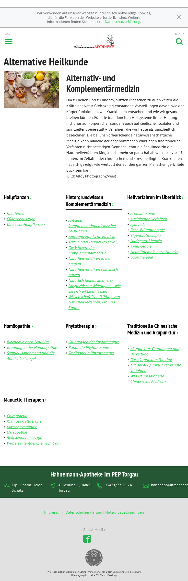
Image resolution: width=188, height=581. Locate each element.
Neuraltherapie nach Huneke (154, 251)
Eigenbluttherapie (145, 235)
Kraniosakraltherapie (24, 421)
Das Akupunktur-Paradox (151, 359)
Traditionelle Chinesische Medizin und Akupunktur (152, 329)
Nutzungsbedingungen (124, 512)
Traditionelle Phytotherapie (91, 352)
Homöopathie (18, 325)
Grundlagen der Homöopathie (32, 347)
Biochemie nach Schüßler (28, 341)
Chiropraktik (17, 415)
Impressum (54, 512)
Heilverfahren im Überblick (155, 197)
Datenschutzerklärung (122, 21)
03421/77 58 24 (118, 484)
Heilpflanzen (18, 197)
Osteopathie (17, 432)
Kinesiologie (140, 246)
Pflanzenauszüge (21, 218)
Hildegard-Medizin (146, 240)
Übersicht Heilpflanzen (26, 224)
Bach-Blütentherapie (147, 229)
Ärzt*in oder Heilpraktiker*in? (92, 241)
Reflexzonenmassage (24, 437)
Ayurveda (137, 224)
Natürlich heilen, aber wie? (90, 280)
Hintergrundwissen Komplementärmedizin (90, 201)
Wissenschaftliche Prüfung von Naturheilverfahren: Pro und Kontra (94, 302)
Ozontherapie (141, 257)
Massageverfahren (22, 426)
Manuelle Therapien (25, 399)
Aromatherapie (142, 213)
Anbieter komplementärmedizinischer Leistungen (92, 226)
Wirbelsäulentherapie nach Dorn (33, 443)
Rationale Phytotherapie (88, 347)
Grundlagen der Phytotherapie (93, 341)
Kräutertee (15, 213)
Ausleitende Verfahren (148, 218)
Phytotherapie (81, 325)
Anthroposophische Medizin (91, 236)
